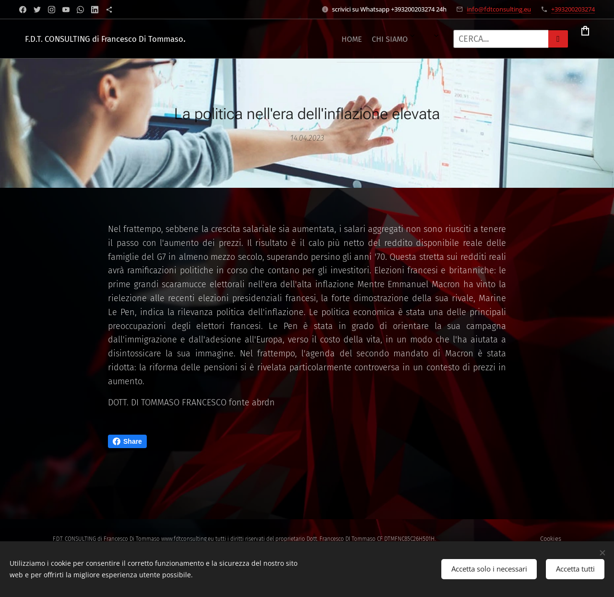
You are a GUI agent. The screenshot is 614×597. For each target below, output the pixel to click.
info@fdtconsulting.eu (499, 9)
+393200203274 (573, 9)
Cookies (550, 538)
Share (127, 441)
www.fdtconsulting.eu (187, 539)
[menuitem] (246, 39)
